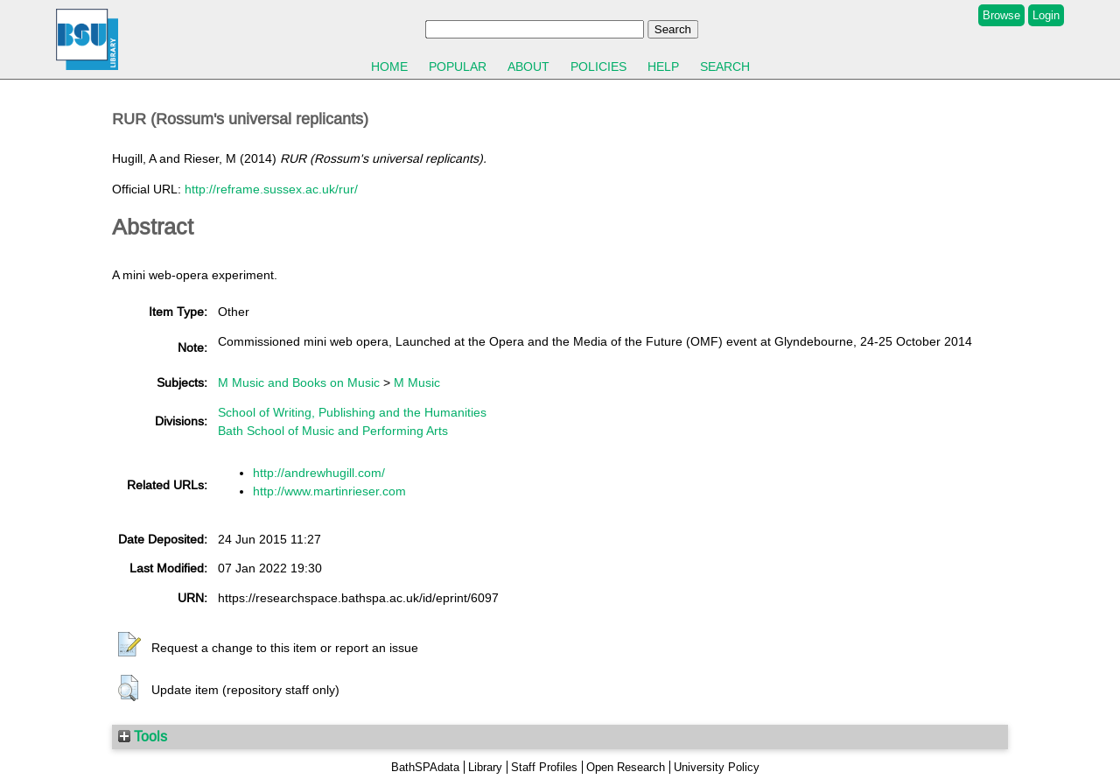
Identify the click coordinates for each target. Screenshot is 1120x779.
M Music (417, 382)
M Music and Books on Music (299, 382)
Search (725, 67)
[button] (129, 645)
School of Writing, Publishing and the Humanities (352, 412)
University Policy (717, 767)
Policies (598, 67)
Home (389, 67)
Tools (142, 736)
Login (1046, 15)
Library (485, 767)
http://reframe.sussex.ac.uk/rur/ (271, 189)
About (529, 67)
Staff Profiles (544, 767)
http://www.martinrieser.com (329, 491)
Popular (457, 67)
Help (663, 67)
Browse (1001, 15)
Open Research (625, 767)
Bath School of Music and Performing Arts (333, 431)
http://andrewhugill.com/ (319, 473)
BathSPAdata (425, 767)
